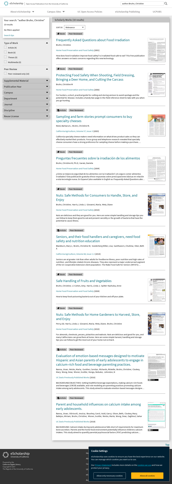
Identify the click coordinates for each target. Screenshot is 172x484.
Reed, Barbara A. (63, 125)
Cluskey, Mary (131, 413)
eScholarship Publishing (127, 11)
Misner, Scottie (80, 372)
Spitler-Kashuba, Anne (111, 285)
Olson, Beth (118, 413)
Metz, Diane (107, 204)
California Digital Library (12, 464)
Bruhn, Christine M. (81, 125)
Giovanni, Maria (94, 204)
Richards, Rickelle (107, 369)
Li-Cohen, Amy (78, 285)
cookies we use (144, 465)
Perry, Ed (60, 323)
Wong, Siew (67, 372)
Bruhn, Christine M (64, 84)
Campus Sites (54, 11)
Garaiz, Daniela (86, 163)
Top (167, 444)
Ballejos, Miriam (63, 416)
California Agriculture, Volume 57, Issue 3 (74, 131)
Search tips (9, 35)
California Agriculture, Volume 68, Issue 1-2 (75, 254)
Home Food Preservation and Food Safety (75, 50)
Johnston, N (109, 372)
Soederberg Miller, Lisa (102, 245)
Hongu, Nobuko (95, 372)
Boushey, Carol (93, 413)
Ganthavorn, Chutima (123, 245)
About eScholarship (20, 11)
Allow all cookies (147, 475)
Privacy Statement (103, 465)
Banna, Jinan (62, 369)
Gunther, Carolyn (90, 369)
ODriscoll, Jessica (77, 413)
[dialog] (129, 464)
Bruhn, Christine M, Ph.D (67, 163)
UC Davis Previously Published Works (72, 377)
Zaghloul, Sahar (135, 416)
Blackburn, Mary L (64, 245)
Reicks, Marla (75, 369)
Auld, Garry (106, 413)
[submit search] (166, 3)
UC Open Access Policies (90, 11)
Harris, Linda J (78, 204)
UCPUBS (157, 11)
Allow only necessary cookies (110, 475)
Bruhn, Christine (63, 44)
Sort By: (59, 27)
